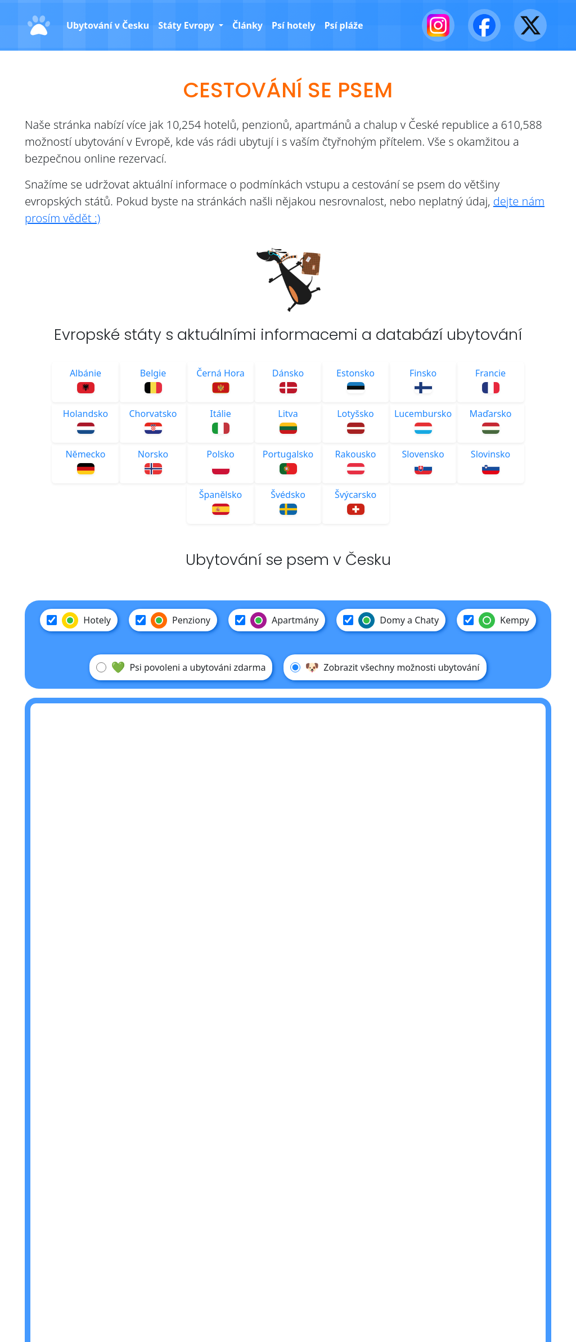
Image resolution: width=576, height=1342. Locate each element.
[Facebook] (484, 25)
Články (247, 25)
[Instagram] (438, 25)
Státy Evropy (187, 25)
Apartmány (276, 620)
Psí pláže (344, 25)
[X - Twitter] (530, 25)
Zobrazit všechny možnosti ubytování (384, 667)
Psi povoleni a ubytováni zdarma (181, 667)
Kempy (496, 620)
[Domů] (39, 25)
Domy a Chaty (391, 620)
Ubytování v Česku (107, 25)
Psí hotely (294, 25)
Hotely (79, 620)
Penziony (173, 620)
